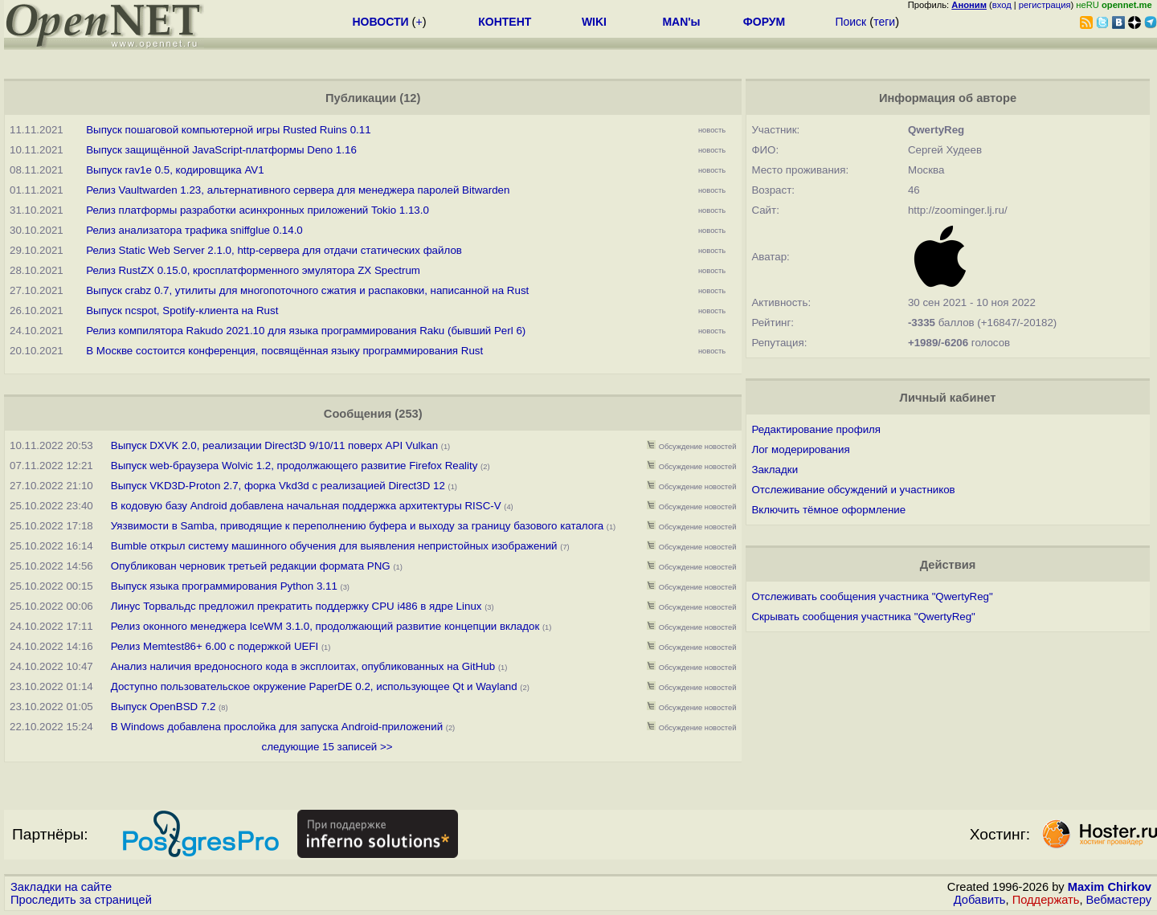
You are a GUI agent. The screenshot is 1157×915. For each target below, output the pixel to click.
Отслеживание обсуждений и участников (853, 490)
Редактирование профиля (816, 429)
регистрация (1045, 5)
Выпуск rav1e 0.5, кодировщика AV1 (175, 170)
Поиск (850, 21)
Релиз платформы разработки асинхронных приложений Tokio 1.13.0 (257, 210)
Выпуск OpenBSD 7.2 (163, 707)
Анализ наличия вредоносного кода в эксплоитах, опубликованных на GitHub (303, 666)
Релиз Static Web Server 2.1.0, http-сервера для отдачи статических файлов (274, 250)
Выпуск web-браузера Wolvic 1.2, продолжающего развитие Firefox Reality (294, 466)
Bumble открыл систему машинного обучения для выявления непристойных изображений (334, 546)
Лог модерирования (800, 449)
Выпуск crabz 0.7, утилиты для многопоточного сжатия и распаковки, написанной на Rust (307, 290)
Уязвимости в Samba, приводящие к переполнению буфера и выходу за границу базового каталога (357, 526)
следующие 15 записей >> (327, 747)
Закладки (774, 470)
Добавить (980, 899)
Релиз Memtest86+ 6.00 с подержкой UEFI (215, 646)
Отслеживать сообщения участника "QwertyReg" (871, 596)
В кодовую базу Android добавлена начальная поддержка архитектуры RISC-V (306, 506)
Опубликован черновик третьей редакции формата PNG (250, 566)
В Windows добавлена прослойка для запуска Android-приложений (277, 727)
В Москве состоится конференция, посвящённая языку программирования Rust (284, 351)
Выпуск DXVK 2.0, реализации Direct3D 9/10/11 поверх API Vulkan (276, 445)
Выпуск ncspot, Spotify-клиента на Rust (182, 310)
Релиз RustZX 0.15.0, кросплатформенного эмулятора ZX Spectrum (253, 270)
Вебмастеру (1118, 899)
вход (1002, 5)
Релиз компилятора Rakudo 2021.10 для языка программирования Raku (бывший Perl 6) (305, 331)
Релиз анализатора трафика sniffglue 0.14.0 (194, 230)
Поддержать (1046, 899)
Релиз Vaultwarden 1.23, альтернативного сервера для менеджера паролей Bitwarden (297, 190)
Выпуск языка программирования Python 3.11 (224, 586)
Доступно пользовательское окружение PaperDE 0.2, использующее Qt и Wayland (314, 686)
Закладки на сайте (61, 886)
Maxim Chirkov (1109, 886)
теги (884, 21)
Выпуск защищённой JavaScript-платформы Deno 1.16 (221, 150)
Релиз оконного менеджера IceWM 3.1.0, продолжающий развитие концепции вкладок (325, 626)
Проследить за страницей (81, 899)
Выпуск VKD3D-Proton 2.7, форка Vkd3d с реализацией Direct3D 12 (279, 486)
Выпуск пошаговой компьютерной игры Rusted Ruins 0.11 (228, 130)
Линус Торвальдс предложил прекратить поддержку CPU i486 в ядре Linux (296, 606)
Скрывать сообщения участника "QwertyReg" (863, 617)
